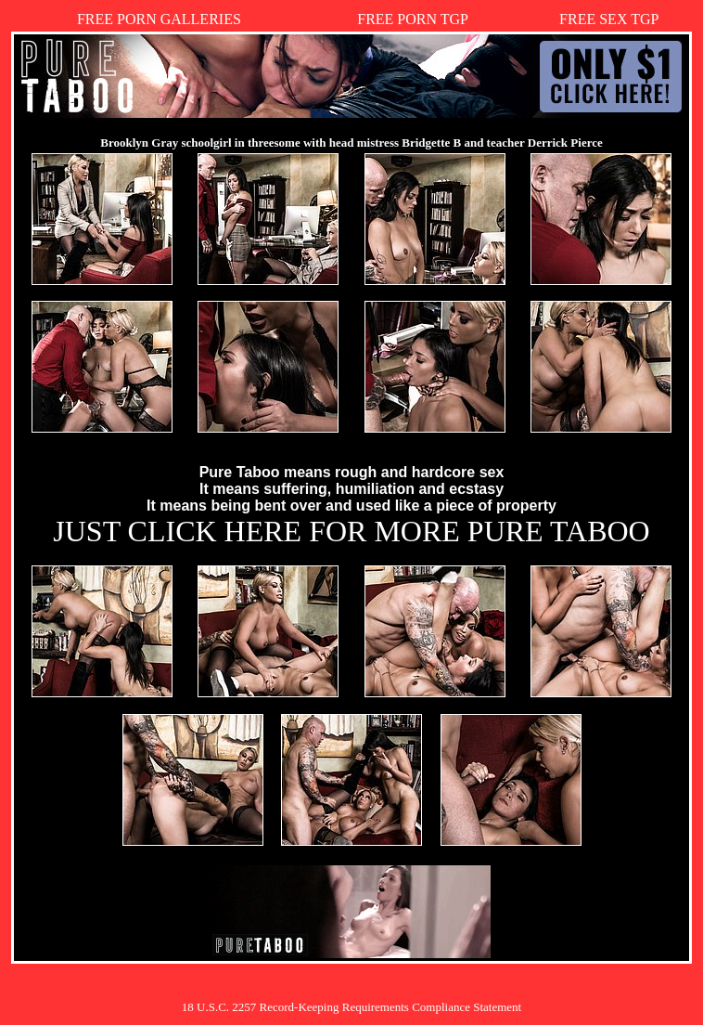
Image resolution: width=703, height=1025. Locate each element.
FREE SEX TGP (608, 19)
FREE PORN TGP (412, 19)
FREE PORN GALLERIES (159, 19)
